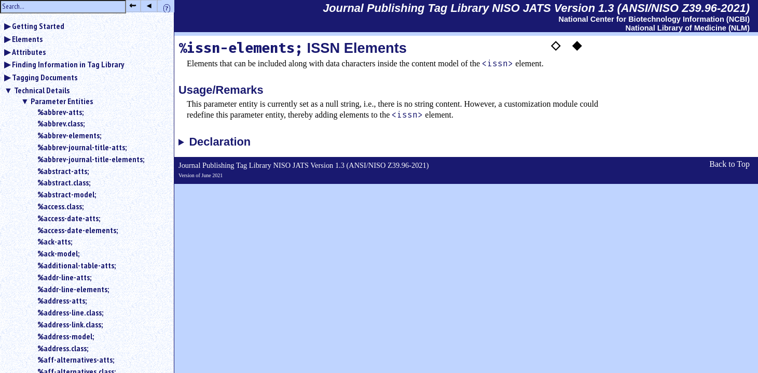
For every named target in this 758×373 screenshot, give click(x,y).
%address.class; (62, 348)
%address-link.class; (70, 324)
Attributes (29, 52)
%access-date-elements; (77, 230)
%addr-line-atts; (64, 277)
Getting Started (38, 26)
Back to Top (729, 164)
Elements (27, 39)
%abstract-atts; (63, 171)
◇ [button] (555, 45)
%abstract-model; (66, 194)
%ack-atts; (54, 241)
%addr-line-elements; (73, 289)
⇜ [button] (132, 5)
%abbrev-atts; (60, 112)
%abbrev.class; (61, 123)
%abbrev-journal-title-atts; (82, 147)
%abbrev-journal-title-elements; (90, 159)
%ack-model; (58, 253)
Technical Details (42, 90)
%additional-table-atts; (76, 265)
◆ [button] (577, 45)
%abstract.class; (63, 182)
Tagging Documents (44, 77)
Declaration (220, 142)
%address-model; (65, 336)
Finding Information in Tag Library (68, 64)
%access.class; (60, 206)
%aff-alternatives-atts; (75, 359)
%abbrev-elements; (69, 135)
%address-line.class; (70, 312)
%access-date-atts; (68, 218)
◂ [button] (149, 5)
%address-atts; (62, 300)
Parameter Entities (62, 101)
